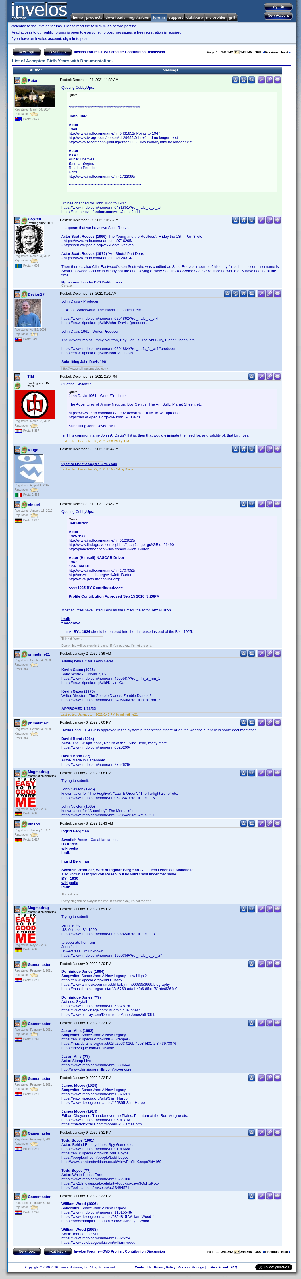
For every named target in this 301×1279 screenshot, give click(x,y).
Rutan (33, 80)
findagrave (70, 623)
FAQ (234, 1267)
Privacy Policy (164, 1267)
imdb (65, 619)
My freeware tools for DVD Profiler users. (92, 282)
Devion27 (36, 294)
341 (224, 52)
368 (258, 52)
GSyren (34, 219)
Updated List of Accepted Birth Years (89, 464)
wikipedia (69, 848)
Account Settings (191, 1267)
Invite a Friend (217, 1267)
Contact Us (143, 1267)
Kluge (33, 450)
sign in (69, 38)
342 (230, 52)
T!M (30, 376)
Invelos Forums (86, 52)
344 (243, 52)
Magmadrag (38, 772)
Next (286, 52)
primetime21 (39, 654)
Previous (271, 52)
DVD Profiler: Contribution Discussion (134, 52)
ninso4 (34, 505)
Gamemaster (39, 964)
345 (249, 52)
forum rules (101, 26)
